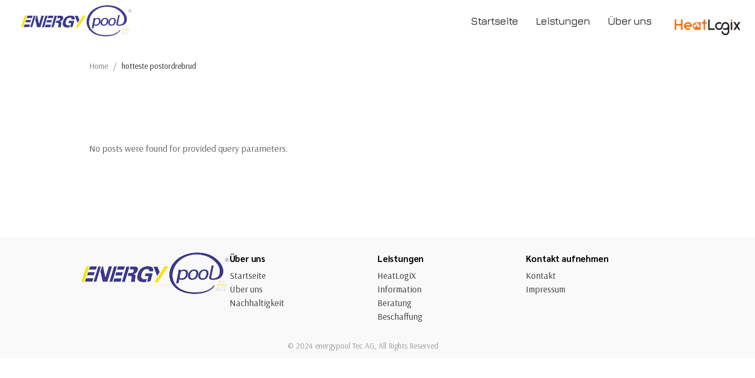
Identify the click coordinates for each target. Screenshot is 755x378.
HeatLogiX (397, 275)
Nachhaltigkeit (257, 302)
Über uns (246, 289)
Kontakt (541, 275)
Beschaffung (400, 316)
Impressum (545, 289)
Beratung (395, 302)
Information (400, 289)
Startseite (248, 275)
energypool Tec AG (344, 346)
